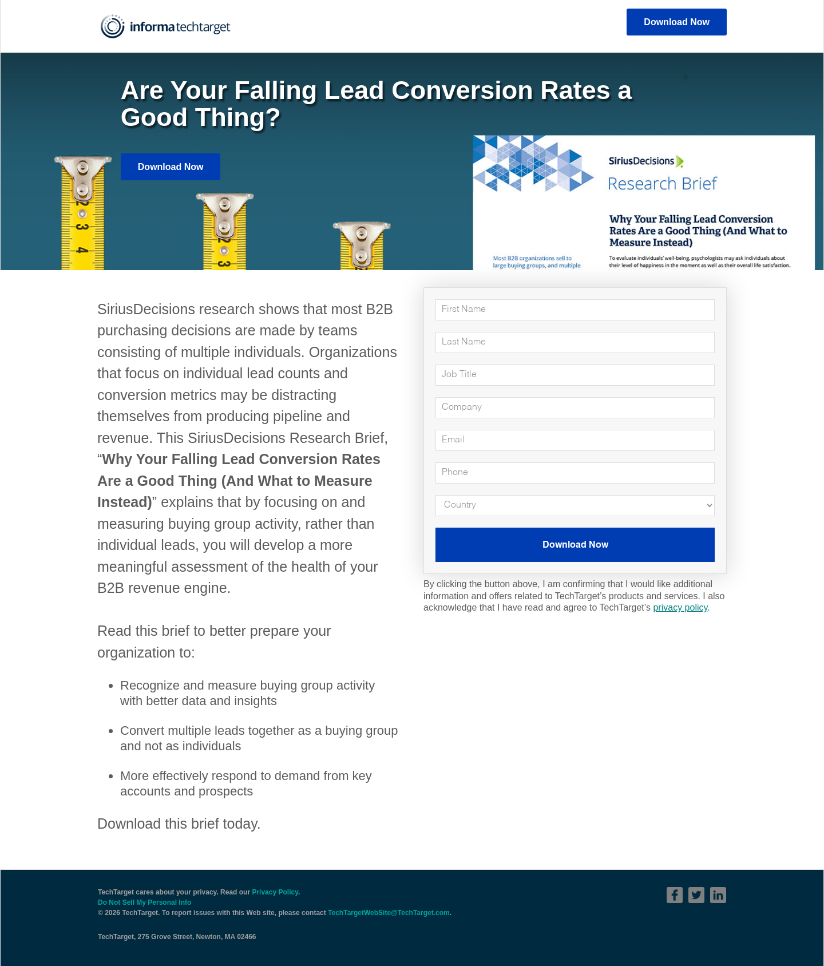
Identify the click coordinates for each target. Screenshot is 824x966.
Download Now (677, 22)
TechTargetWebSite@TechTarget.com (389, 913)
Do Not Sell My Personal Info (144, 902)
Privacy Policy (275, 892)
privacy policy (680, 607)
